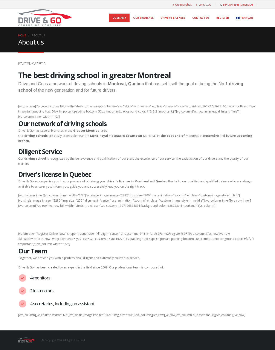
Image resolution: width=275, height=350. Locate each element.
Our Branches (182, 4)
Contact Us (203, 4)
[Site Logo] (45, 18)
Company (119, 18)
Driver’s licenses (173, 18)
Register (222, 18)
